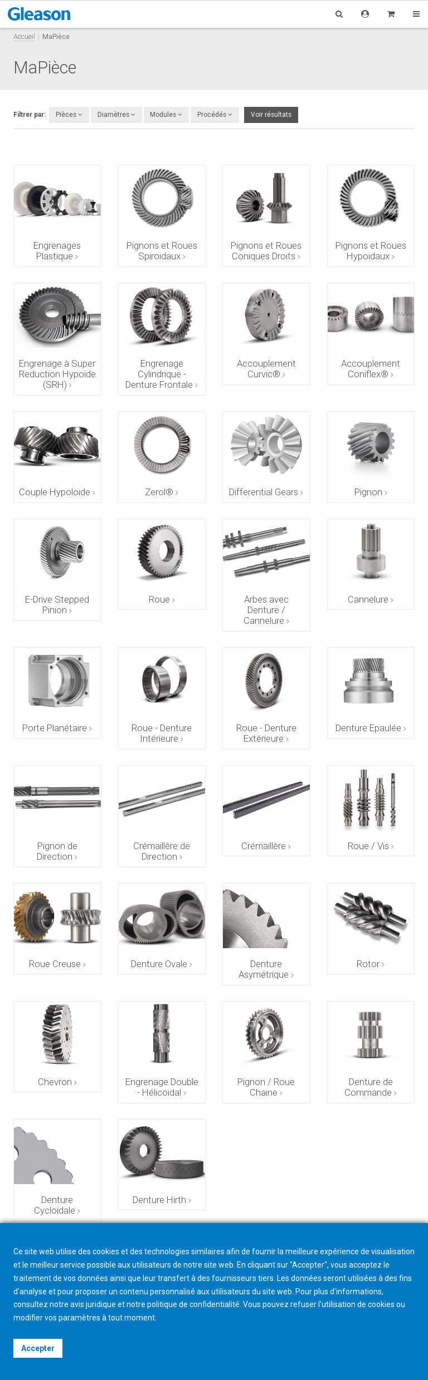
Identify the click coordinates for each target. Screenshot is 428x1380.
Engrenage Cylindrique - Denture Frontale (159, 374)
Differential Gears (263, 491)
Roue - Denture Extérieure (266, 733)
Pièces (69, 115)
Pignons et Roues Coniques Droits (266, 251)
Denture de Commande (368, 1087)
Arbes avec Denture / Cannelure (266, 610)
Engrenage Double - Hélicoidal (161, 1087)
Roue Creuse (55, 963)
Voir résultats (271, 115)
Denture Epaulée (368, 727)
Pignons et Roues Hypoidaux (370, 251)
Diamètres (116, 115)
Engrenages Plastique (57, 251)
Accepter (38, 1348)
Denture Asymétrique (264, 969)
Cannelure (368, 599)
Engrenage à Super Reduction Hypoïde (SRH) (57, 374)
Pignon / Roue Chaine (266, 1087)
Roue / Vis (368, 845)
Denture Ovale (159, 963)
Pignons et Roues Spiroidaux (162, 251)
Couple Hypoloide (54, 491)
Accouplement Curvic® (266, 368)
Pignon (368, 491)
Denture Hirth (159, 1199)
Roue (159, 599)
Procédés (214, 115)
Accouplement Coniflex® (370, 368)
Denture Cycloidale (54, 1205)
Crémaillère (263, 845)
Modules (166, 115)
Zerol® (159, 491)
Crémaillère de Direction (161, 851)
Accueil (24, 36)
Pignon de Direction (57, 851)
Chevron (55, 1081)
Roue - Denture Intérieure (162, 733)
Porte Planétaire (54, 727)
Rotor (368, 963)
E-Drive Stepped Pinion (57, 604)
